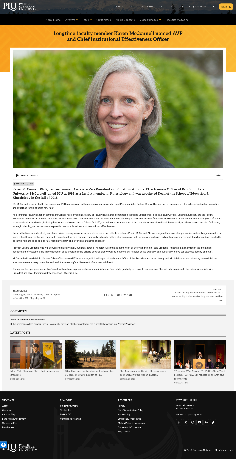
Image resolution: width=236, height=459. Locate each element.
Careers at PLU (9, 423)
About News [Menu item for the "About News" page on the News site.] (103, 20)
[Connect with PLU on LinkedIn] (206, 422)
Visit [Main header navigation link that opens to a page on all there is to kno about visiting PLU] (132, 6)
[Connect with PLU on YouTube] (199, 422)
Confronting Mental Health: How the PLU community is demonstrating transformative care (197, 296)
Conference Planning (70, 418)
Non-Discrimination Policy (130, 410)
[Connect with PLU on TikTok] (213, 422)
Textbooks (65, 410)
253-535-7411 (182, 414)
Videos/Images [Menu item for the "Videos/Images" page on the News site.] (149, 20)
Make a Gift (65, 414)
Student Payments (69, 406)
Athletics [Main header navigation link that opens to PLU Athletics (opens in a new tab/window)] (177, 6)
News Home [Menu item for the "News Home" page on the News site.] (53, 20)
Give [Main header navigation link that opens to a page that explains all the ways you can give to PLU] (162, 6)
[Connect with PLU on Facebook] (179, 422)
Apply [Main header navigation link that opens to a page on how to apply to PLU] (119, 6)
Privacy (121, 406)
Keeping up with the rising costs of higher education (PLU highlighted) (36, 296)
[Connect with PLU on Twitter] (186, 422)
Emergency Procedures (129, 418)
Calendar (6, 410)
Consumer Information (129, 427)
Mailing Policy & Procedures (131, 423)
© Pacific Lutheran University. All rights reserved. (209, 450)
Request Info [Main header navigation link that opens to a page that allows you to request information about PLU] (197, 6)
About (5, 406)
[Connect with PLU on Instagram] (193, 422)
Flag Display (124, 431)
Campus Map (8, 414)
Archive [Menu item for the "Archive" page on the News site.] (70, 20)
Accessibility (124, 414)
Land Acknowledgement (14, 418)
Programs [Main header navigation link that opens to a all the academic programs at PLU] (147, 6)
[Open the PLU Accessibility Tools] (3, 444)
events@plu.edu (196, 414)
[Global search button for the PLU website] (213, 6)
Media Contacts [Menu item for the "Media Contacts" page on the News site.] (125, 20)
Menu (226, 7)
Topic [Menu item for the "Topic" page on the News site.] (85, 20)
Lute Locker (8, 427)
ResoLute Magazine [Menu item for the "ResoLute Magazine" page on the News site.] (176, 20)
